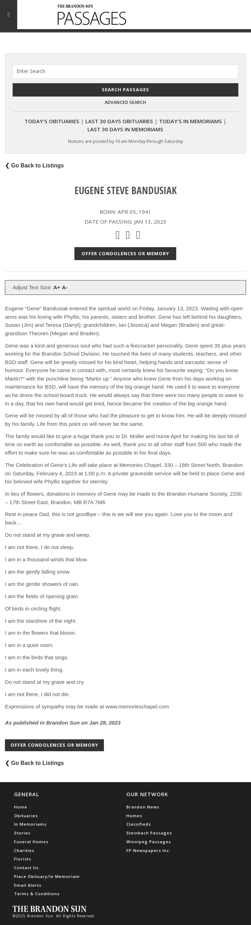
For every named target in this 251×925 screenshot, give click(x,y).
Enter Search (30, 71)
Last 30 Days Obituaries (119, 121)
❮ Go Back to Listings (34, 166)
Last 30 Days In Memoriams (125, 129)
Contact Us (26, 867)
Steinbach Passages (149, 832)
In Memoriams (30, 824)
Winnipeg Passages (148, 841)
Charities (24, 850)
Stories (22, 832)
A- (64, 287)
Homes (134, 815)
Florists (22, 858)
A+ (56, 287)
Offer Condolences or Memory (125, 253)
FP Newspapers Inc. (148, 850)
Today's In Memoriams (190, 121)
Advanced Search (125, 102)
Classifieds (138, 824)
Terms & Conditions (37, 893)
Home (20, 807)
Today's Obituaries (52, 121)
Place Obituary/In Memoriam (47, 876)
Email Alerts (27, 885)
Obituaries (26, 815)
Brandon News (142, 807)
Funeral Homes (31, 841)
